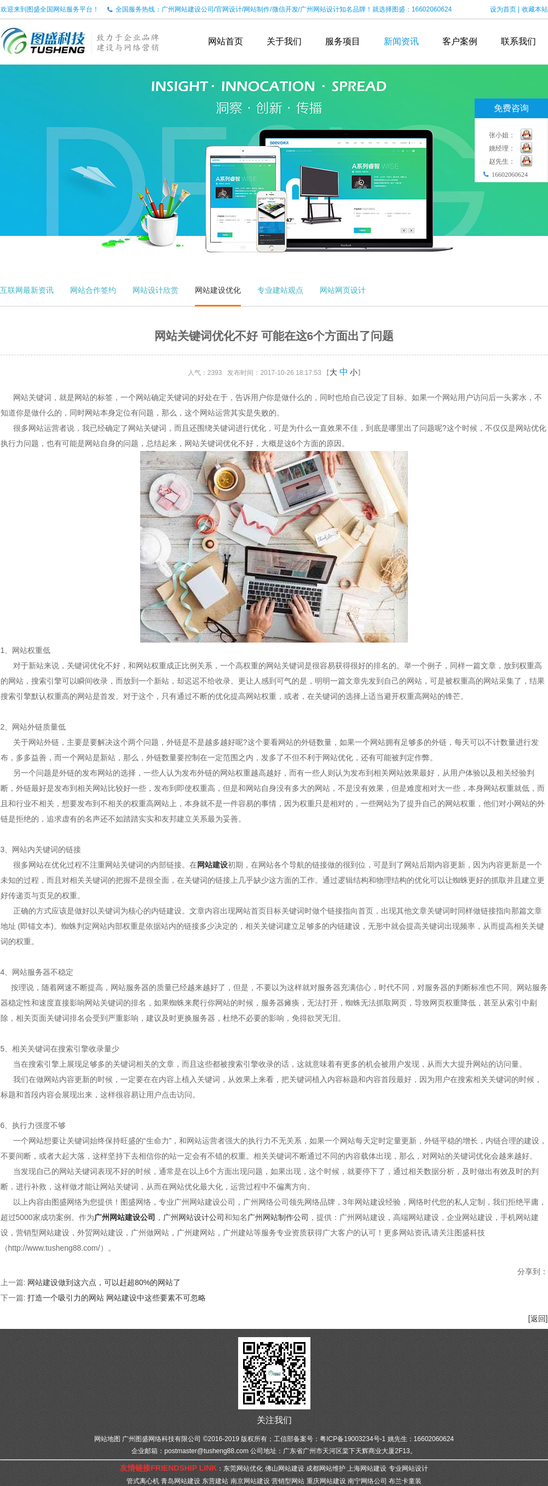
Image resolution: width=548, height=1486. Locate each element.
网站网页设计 (343, 290)
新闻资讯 (401, 41)
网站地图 (107, 1439)
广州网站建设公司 (124, 1217)
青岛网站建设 (180, 1481)
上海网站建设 (367, 1468)
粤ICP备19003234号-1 (352, 1439)
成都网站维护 (325, 1468)
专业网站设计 (408, 1468)
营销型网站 (288, 1481)
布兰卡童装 (405, 1481)
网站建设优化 (218, 290)
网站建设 (212, 864)
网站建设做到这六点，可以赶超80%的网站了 (104, 1282)
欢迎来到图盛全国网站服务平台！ (50, 9)
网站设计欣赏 (155, 290)
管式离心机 (142, 1481)
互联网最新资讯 (27, 290)
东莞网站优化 (243, 1468)
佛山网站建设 (284, 1468)
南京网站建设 (250, 1481)
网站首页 (225, 41)
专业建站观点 (280, 290)
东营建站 (215, 1481)
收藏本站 (535, 9)
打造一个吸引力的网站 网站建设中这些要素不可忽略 (116, 1297)
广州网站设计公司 (193, 1217)
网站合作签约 (93, 290)
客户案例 (459, 41)
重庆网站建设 (326, 1481)
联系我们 (518, 41)
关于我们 (284, 41)
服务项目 (342, 41)
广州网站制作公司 (278, 1217)
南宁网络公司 (367, 1481)
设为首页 (503, 9)
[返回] (538, 1318)
